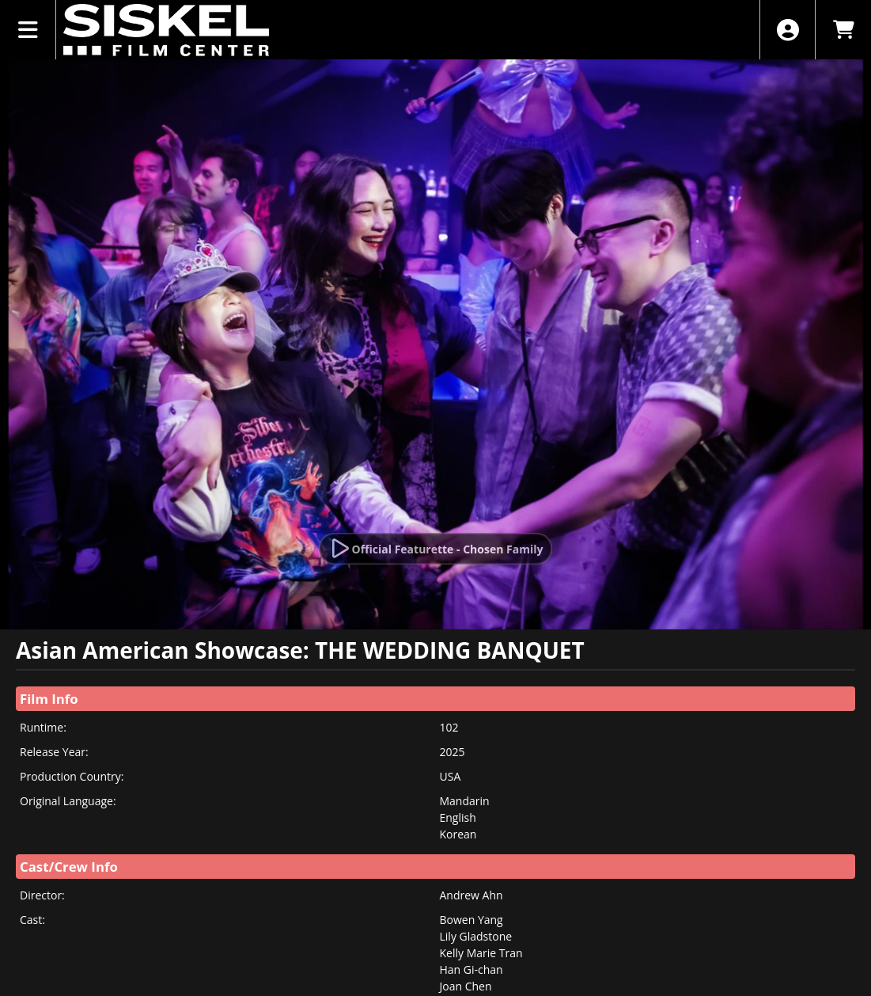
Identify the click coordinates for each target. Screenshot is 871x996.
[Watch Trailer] (436, 549)
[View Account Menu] (787, 29)
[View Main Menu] (28, 29)
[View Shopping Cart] (843, 29)
